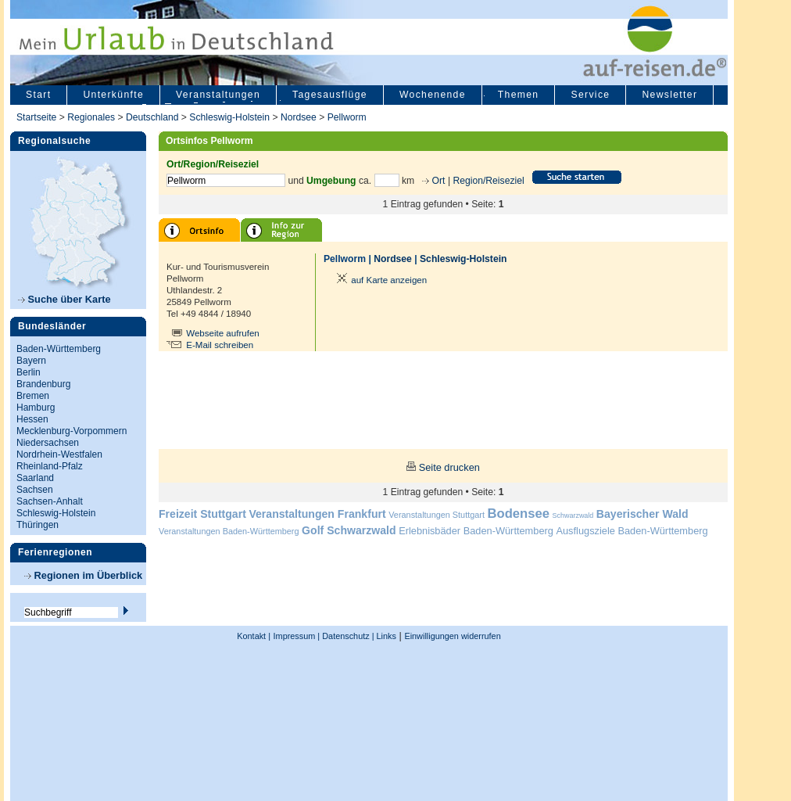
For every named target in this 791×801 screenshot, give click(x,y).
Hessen (32, 419)
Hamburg (35, 407)
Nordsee (299, 117)
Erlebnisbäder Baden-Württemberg (476, 531)
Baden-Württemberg (58, 348)
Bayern (31, 360)
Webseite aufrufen (222, 333)
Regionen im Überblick (83, 575)
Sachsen (34, 489)
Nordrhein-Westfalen (59, 454)
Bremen (32, 395)
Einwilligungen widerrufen (452, 636)
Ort (437, 180)
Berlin (28, 372)
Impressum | (297, 636)
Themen (518, 94)
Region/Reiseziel (488, 180)
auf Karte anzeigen (379, 280)
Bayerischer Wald (642, 514)
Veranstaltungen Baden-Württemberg (229, 531)
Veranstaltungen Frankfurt (317, 514)
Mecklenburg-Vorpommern (71, 431)
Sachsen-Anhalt (49, 501)
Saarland (35, 477)
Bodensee (518, 513)
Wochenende (432, 94)
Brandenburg (43, 384)
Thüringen (37, 524)
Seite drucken (449, 467)
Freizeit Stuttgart (202, 514)
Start (38, 94)
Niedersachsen (47, 442)
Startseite (36, 117)
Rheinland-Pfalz (49, 466)
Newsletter (669, 94)
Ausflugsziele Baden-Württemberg (631, 531)
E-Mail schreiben (219, 345)
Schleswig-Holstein (229, 117)
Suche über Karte (64, 299)
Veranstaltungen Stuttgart (436, 514)
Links (385, 636)
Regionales (91, 117)
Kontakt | (253, 636)
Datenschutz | (347, 636)
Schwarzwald (573, 515)
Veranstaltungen (218, 94)
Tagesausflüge (329, 94)
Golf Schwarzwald (349, 530)
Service (590, 94)
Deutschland (152, 117)
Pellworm (347, 117)
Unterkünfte (113, 94)
